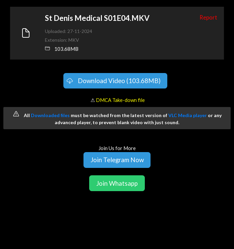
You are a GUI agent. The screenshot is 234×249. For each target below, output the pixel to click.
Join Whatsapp (117, 183)
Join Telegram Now (117, 160)
